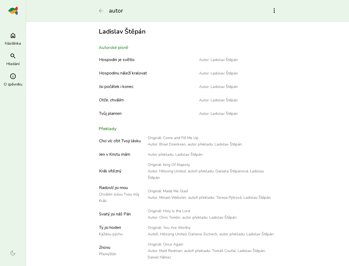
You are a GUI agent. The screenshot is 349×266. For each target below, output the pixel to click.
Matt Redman (170, 250)
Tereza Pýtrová (229, 197)
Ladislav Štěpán (224, 59)
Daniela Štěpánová (232, 171)
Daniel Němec (159, 257)
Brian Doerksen (172, 144)
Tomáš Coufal (224, 250)
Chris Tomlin (169, 217)
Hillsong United (172, 171)
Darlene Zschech (202, 234)
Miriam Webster (172, 197)
